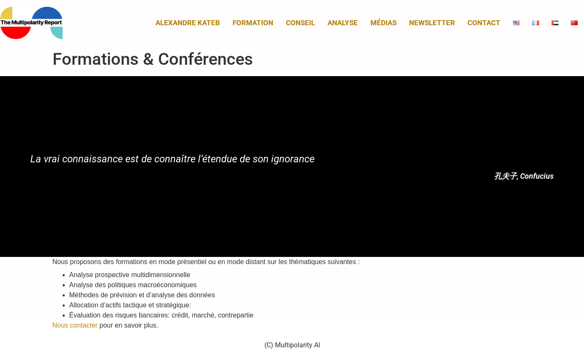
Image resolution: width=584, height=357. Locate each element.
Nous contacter (75, 325)
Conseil (300, 23)
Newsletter (432, 23)
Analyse (343, 23)
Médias (383, 23)
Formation (253, 23)
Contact (484, 23)
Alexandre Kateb (188, 23)
